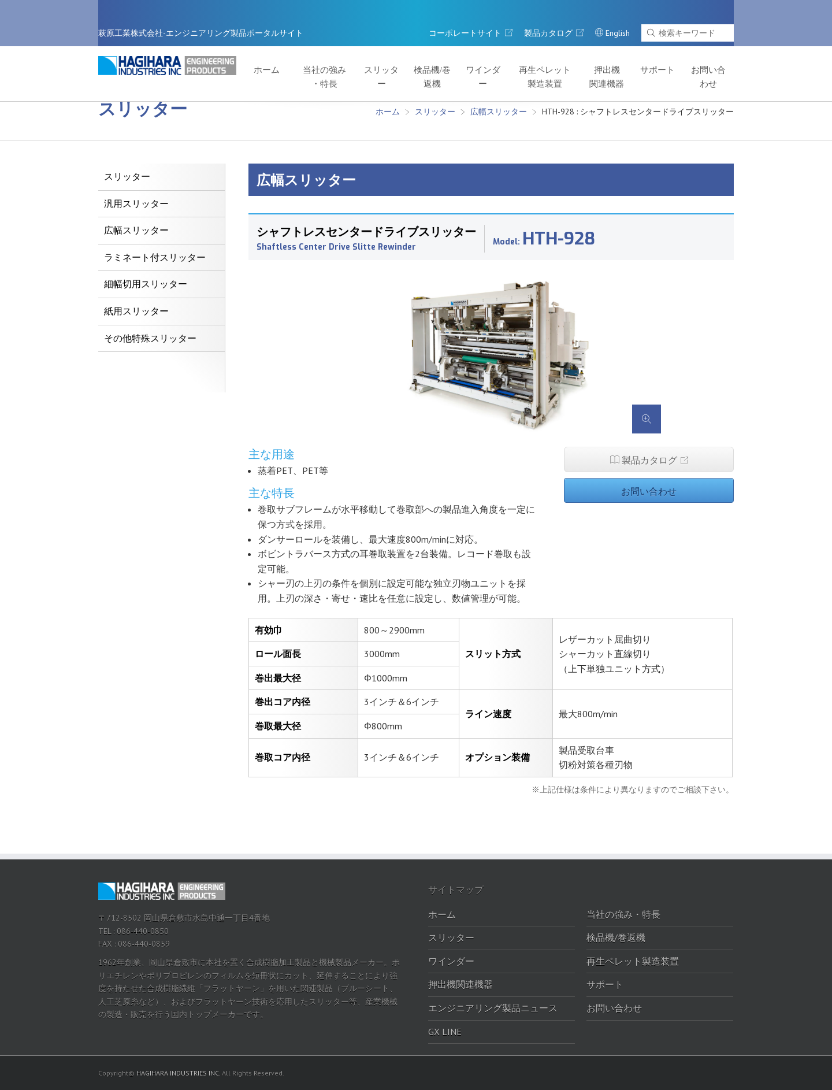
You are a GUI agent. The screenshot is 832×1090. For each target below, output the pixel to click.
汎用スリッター (136, 204)
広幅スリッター (498, 111)
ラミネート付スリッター (155, 257)
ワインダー (508, 47)
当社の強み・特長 (368, 53)
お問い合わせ (712, 53)
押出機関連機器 (623, 53)
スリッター (420, 47)
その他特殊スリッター (150, 338)
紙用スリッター (136, 311)
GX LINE (445, 1031)
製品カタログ (649, 459)
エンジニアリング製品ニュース (493, 1008)
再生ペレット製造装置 (566, 53)
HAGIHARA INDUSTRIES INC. (178, 1073)
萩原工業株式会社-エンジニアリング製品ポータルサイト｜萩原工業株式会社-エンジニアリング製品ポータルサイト (176, 51)
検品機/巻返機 (464, 53)
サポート (668, 47)
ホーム (316, 47)
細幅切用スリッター (145, 284)
